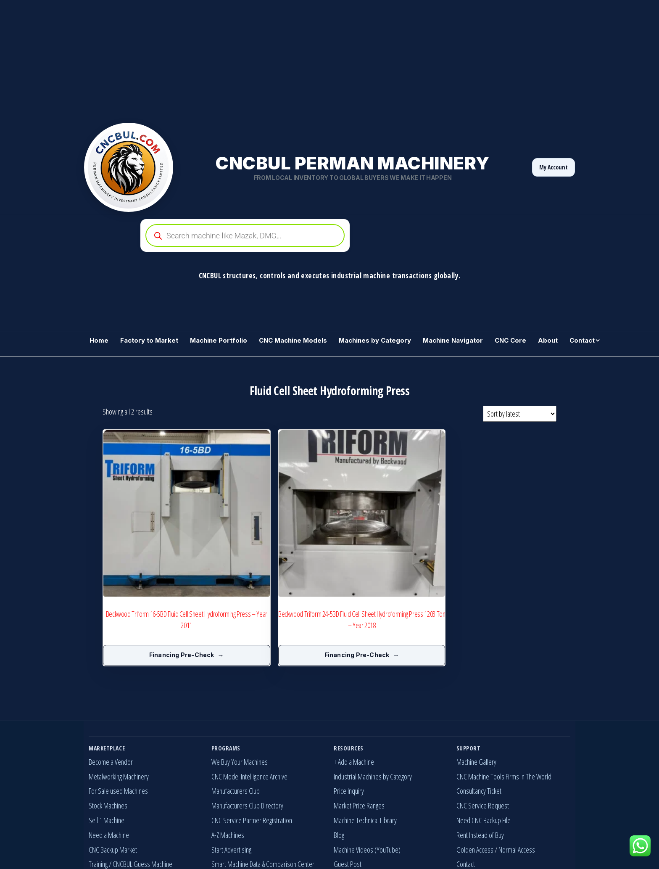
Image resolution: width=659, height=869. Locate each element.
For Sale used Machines (118, 723)
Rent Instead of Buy (480, 767)
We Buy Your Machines (239, 694)
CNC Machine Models (293, 340)
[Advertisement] (252, 59)
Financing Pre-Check (147, 587)
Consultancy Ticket (478, 723)
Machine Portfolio (218, 340)
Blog (339, 767)
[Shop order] (519, 414)
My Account (553, 167)
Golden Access (474, 782)
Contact (582, 340)
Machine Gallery (476, 694)
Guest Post (347, 796)
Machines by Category (375, 340)
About (548, 340)
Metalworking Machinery (119, 708)
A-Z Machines (227, 767)
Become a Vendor (111, 694)
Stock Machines (108, 738)
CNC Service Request (482, 738)
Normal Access (516, 782)
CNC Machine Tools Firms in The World (503, 708)
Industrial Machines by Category (373, 708)
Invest (218, 811)
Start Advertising (231, 782)
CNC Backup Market (113, 782)
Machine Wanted (109, 811)
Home (99, 340)
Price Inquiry (349, 723)
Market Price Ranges (359, 738)
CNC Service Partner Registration (251, 752)
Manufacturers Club (235, 723)
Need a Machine (109, 767)
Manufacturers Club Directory (247, 738)
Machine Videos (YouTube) (367, 782)
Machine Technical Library (365, 752)
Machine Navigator (453, 340)
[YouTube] (546, 844)
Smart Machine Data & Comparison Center (262, 796)
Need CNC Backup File (483, 752)
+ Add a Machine (354, 694)
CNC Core (510, 340)
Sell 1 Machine (106, 752)
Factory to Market (149, 340)
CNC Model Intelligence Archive (249, 708)
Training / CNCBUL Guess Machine (130, 796)
